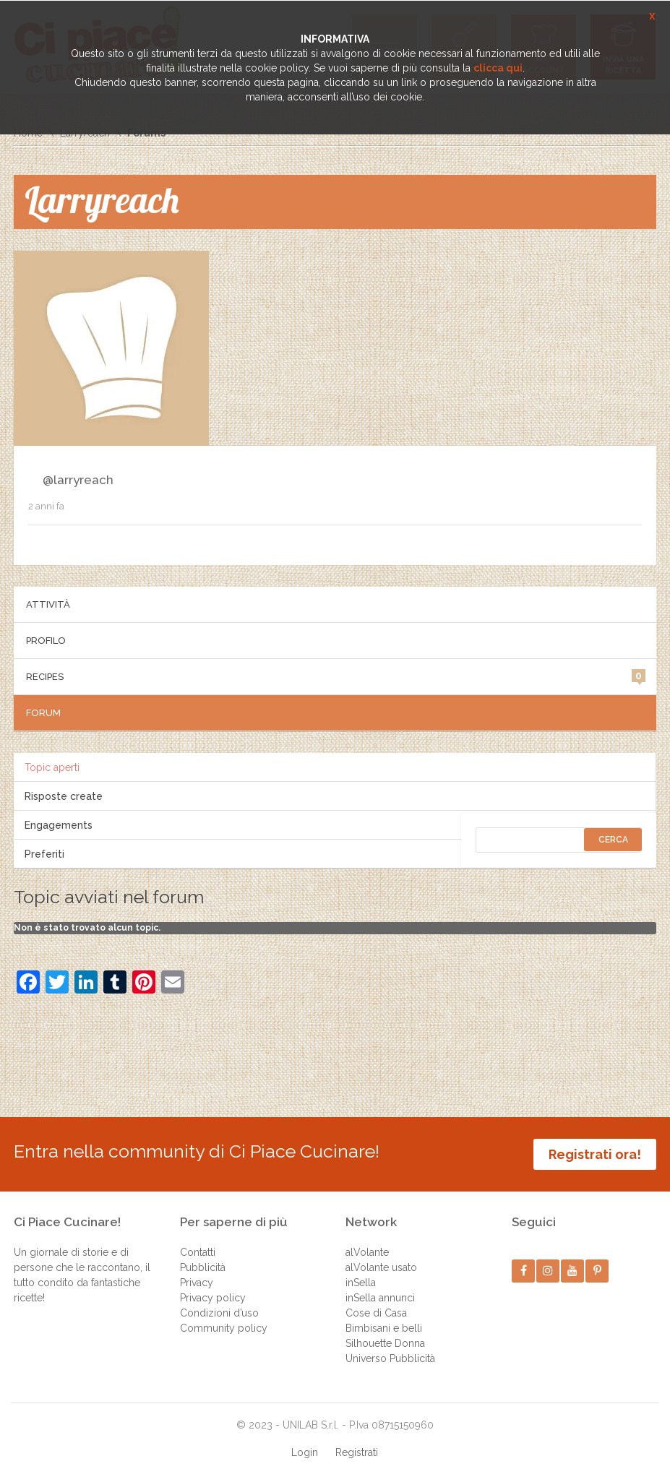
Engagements (59, 825)
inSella (360, 1282)
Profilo (46, 640)
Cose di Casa (376, 1313)
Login (304, 1452)
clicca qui (498, 68)
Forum (43, 712)
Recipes (336, 675)
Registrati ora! (595, 1154)
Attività (48, 604)
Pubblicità (203, 1267)
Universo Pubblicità (390, 1358)
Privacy (196, 1282)
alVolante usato (381, 1267)
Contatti (197, 1252)
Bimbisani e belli (383, 1328)
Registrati (356, 1452)
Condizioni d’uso (219, 1313)
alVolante (367, 1252)
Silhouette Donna (385, 1343)
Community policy (223, 1328)
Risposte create (64, 796)
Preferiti (44, 854)
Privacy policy (213, 1298)
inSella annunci (380, 1298)
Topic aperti (52, 767)
